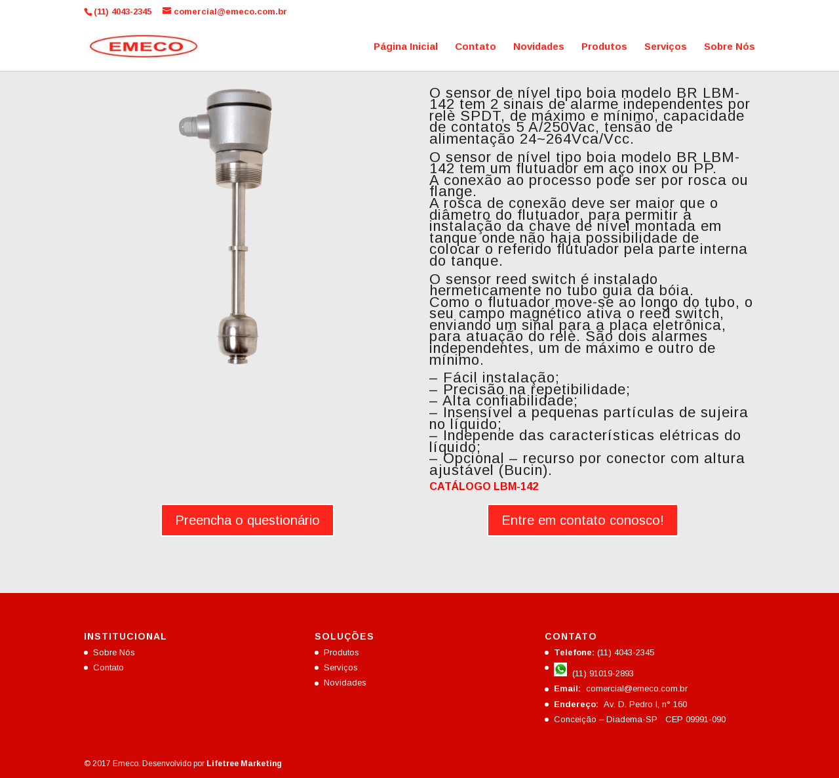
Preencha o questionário (247, 520)
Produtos (604, 47)
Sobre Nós (729, 47)
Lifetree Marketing (244, 763)
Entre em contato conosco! (582, 520)
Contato (475, 47)
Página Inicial (406, 47)
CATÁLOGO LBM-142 (483, 486)
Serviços (665, 47)
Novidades (538, 47)
